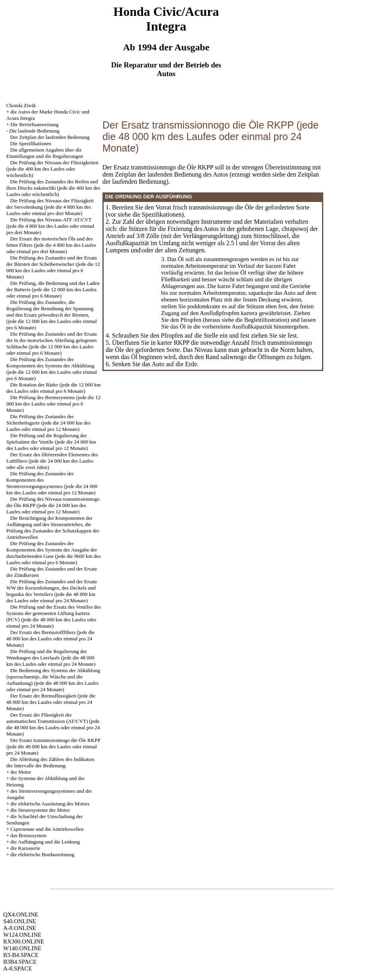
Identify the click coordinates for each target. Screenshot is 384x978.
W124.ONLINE (22, 935)
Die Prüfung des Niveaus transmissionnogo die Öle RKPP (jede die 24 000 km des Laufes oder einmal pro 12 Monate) (53, 505)
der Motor (20, 772)
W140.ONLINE (22, 948)
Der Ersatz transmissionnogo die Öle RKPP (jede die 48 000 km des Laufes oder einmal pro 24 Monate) (53, 746)
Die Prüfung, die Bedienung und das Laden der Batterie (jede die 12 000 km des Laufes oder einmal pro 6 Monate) (53, 289)
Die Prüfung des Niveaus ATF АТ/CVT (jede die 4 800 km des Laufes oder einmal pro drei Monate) (50, 226)
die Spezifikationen (156, 214)
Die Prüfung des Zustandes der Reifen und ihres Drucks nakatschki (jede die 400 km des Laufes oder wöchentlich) (53, 188)
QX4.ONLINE (21, 914)
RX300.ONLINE (23, 941)
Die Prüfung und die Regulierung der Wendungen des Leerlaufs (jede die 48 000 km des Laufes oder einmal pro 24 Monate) (51, 657)
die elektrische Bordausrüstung (42, 854)
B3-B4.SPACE (21, 955)
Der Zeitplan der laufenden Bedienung (50, 137)
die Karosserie (25, 848)
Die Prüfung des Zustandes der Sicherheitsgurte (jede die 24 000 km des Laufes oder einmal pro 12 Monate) (48, 422)
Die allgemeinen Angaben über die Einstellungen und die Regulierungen (44, 153)
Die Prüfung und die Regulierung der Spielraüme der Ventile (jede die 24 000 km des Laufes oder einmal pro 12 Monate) (51, 441)
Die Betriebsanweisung (34, 124)
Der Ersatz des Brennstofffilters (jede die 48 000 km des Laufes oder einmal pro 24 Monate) (50, 638)
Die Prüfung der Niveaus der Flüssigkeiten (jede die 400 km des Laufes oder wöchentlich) (52, 168)
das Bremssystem (28, 835)
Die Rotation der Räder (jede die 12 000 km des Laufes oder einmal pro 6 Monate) (53, 388)
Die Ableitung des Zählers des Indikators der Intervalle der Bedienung (50, 762)
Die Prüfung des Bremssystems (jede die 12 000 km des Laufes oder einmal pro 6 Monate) (53, 403)
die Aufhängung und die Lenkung (45, 842)
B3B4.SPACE (20, 962)
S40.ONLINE (19, 921)
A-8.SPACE (17, 968)
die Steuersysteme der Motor (40, 810)
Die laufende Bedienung (34, 131)
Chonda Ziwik (21, 105)
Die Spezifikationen (31, 143)
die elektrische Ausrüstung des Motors (49, 804)
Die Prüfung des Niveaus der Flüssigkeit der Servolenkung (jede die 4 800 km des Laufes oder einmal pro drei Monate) (50, 207)
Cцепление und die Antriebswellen (46, 829)
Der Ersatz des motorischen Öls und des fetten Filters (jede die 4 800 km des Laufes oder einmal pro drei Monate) (51, 245)
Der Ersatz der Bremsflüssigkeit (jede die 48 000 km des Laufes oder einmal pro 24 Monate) (51, 702)
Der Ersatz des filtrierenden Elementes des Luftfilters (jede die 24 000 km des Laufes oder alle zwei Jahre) (52, 461)
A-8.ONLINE (19, 928)
